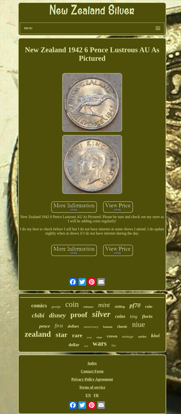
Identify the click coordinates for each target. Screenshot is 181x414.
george (56, 306)
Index (92, 363)
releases (88, 306)
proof (78, 315)
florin (147, 316)
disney (57, 315)
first (59, 326)
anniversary (91, 327)
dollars (73, 326)
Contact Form (92, 371)
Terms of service (92, 387)
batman (107, 327)
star (61, 334)
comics (39, 305)
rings (99, 337)
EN (88, 395)
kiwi (155, 335)
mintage (127, 336)
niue (138, 324)
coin (72, 304)
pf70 (135, 305)
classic (122, 327)
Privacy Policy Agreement (92, 379)
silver (101, 314)
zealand (38, 334)
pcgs (89, 337)
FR (96, 395)
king (133, 316)
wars (100, 343)
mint (104, 304)
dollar (74, 344)
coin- (149, 306)
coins (120, 316)
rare (77, 335)
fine (113, 345)
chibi (38, 315)
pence (44, 326)
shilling (120, 306)
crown (112, 336)
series (142, 336)
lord (86, 346)
